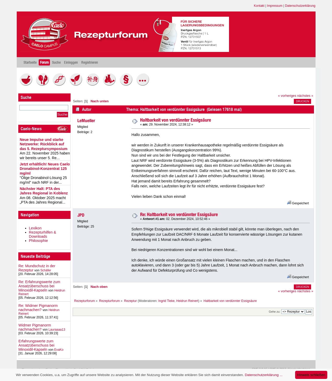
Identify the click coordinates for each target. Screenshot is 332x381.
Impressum (274, 6)
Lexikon (35, 228)
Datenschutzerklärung (300, 6)
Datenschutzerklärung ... (263, 375)
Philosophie (38, 241)
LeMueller (86, 120)
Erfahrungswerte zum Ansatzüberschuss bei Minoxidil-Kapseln (37, 345)
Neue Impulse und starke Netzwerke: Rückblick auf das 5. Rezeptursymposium (43, 144)
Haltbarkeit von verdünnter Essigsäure (175, 120)
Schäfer (45, 270)
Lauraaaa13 (56, 329)
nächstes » (305, 96)
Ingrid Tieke (166, 301)
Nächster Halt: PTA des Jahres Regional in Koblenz (44, 191)
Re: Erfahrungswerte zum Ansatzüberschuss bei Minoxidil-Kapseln (39, 286)
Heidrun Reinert (187, 301)
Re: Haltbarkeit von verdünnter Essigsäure (179, 214)
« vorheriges (287, 96)
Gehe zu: (274, 311)
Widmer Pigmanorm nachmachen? (35, 327)
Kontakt (259, 6)
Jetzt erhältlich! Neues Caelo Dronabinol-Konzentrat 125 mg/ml (45, 168)
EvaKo (58, 350)
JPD (80, 215)
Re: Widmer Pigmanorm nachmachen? (38, 307)
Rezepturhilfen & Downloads (42, 234)
